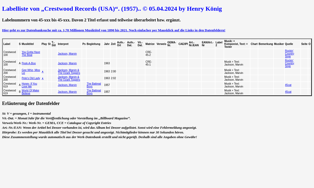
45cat (288, 85)
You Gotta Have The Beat (31, 53)
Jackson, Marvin (67, 53)
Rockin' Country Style (289, 53)
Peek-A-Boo (29, 63)
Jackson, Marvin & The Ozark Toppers (69, 71)
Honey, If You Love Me (29, 85)
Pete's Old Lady (31, 78)
